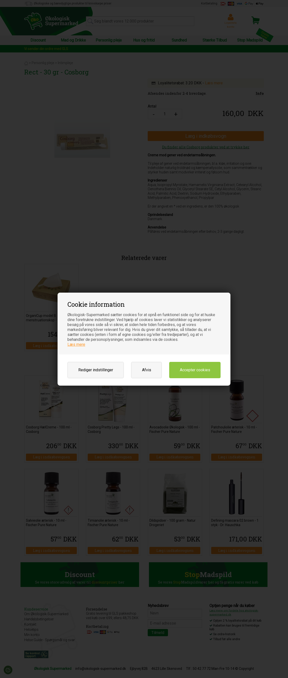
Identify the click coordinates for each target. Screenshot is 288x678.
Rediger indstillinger (95, 370)
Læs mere (76, 344)
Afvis (146, 370)
